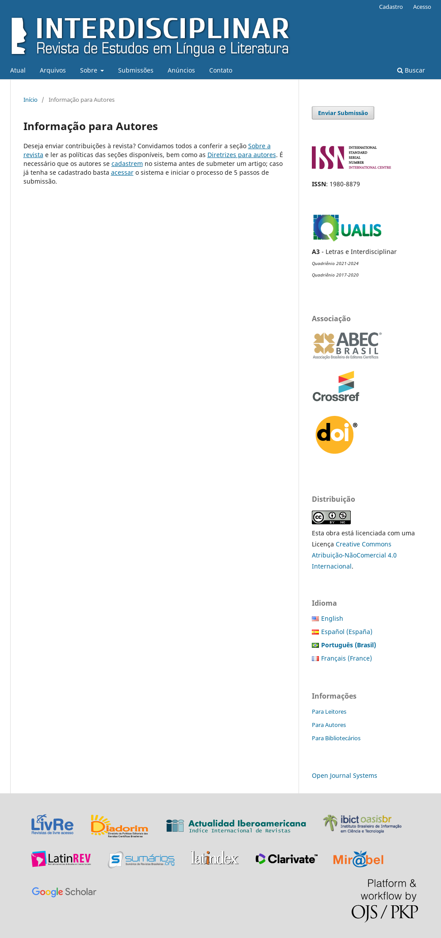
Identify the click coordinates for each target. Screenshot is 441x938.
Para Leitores (329, 711)
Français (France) (346, 658)
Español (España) (346, 631)
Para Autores (329, 725)
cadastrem (127, 163)
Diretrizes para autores (241, 154)
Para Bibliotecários (336, 738)
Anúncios (181, 70)
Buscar (411, 70)
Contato (220, 70)
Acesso (422, 7)
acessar (122, 172)
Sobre (89, 70)
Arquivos (53, 70)
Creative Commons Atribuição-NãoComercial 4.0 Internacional (354, 555)
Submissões (135, 70)
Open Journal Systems (344, 775)
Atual (18, 70)
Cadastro (391, 7)
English (332, 618)
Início (30, 100)
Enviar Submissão (343, 113)
